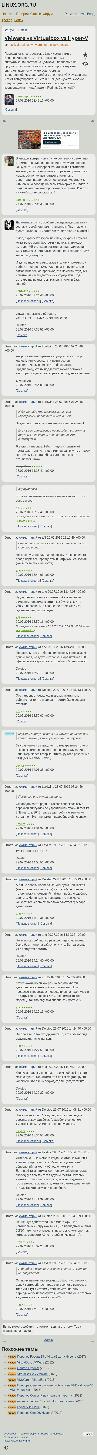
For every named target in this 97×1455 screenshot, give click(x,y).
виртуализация (60, 44)
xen (45, 44)
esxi (12, 44)
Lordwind (22, 291)
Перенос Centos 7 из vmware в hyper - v (44, 1395)
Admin (22, 30)
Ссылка (10, 109)
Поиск (18, 20)
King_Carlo (23, 466)
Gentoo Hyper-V (28, 1368)
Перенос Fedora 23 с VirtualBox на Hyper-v (46, 1356)
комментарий (28, 346)
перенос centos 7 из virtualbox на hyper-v (45, 1401)
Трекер (7, 20)
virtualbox (23, 44)
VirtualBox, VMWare (30, 1362)
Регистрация (74, 14)
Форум (48, 14)
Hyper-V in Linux (28, 1407)
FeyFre (20, 824)
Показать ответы (28, 301)
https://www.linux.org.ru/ (17, 1440)
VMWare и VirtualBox (31, 1379)
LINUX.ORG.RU (19, 5)
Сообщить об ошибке (16, 1437)
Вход (91, 14)
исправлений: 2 (25, 630)
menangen (23, 96)
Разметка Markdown (52, 1433)
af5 (18, 508)
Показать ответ (27, 526)
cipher (20, 765)
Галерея (22, 14)
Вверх (88, 1434)
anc (18, 570)
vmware (36, 44)
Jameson (22, 199)
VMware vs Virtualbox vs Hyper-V (46, 37)
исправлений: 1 (25, 520)
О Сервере (10, 1433)
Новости (8, 14)
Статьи (35, 14)
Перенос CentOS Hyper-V (35, 1412)
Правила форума (29, 1433)
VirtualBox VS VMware (32, 1374)
